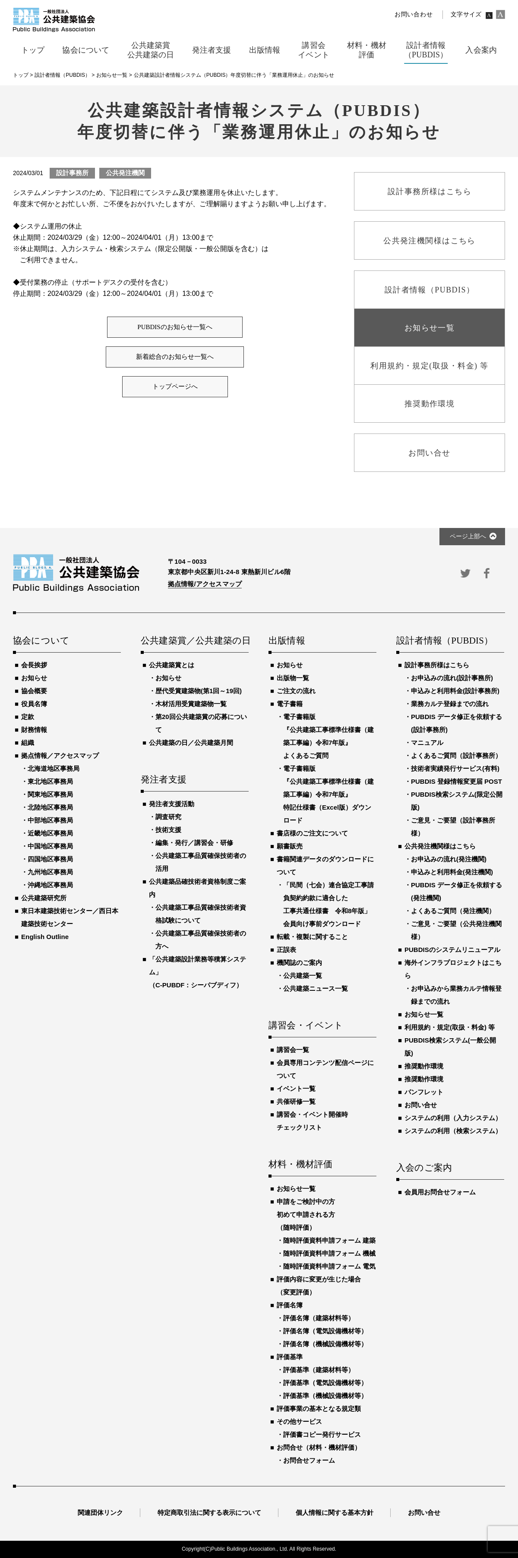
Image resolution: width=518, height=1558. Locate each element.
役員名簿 (34, 703)
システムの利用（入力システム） (453, 1117)
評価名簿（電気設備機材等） (325, 1331)
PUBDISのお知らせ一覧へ (174, 327)
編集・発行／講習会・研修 (194, 842)
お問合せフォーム (309, 1460)
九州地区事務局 (50, 872)
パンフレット (423, 1092)
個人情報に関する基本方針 (334, 1512)
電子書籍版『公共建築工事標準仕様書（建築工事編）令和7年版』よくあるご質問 (328, 736)
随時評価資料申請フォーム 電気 (329, 1266)
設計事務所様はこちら (436, 665)
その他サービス (299, 1421)
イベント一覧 (296, 1088)
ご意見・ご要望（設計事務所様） (453, 827)
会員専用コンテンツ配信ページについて (325, 1069)
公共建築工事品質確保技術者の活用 (200, 862)
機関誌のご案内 (299, 962)
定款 (27, 716)
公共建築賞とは (171, 665)
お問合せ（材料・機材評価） (319, 1447)
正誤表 (286, 949)
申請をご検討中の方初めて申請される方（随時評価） (306, 1214)
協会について (41, 641)
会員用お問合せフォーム (440, 1192)
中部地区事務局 (50, 820)
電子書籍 (290, 703)
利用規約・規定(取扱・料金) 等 (449, 1027)
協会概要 (34, 690)
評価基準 (290, 1356)
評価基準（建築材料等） (318, 1369)
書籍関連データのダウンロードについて (325, 865)
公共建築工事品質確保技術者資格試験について (200, 914)
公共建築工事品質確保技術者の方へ (200, 940)
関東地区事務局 (50, 794)
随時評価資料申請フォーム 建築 (329, 1240)
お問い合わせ (414, 14)
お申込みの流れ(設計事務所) (452, 678)
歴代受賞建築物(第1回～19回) (198, 690)
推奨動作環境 (423, 1066)
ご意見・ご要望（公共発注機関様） (456, 930)
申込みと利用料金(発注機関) (452, 872)
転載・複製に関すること (312, 936)
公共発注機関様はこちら (440, 846)
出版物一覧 (293, 678)
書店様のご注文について (312, 833)
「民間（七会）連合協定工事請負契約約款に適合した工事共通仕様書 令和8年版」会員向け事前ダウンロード (328, 904)
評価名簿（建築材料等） (318, 1318)
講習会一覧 (293, 1049)
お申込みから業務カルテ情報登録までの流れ (456, 995)
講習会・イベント (306, 1025)
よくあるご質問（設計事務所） (456, 755)
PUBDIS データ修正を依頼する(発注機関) (456, 891)
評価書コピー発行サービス (322, 1434)
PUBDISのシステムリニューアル (452, 949)
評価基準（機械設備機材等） (325, 1395)
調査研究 (168, 816)
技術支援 (168, 829)
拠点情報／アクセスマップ (60, 755)
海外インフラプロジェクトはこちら (453, 969)
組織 (27, 742)
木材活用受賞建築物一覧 (191, 703)
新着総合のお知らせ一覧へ (175, 356)
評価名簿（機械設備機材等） (325, 1344)
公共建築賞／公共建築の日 (195, 641)
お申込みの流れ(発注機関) (448, 859)
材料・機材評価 (300, 1164)
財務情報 (34, 729)
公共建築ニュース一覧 (315, 988)
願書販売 (290, 846)
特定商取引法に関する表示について (209, 1512)
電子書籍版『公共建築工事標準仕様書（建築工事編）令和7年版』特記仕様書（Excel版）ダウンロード (328, 794)
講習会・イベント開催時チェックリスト (312, 1121)
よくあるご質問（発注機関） (453, 910)
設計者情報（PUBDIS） (444, 641)
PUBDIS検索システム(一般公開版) (450, 1047)
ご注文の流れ (296, 690)
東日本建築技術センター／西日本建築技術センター (69, 917)
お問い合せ (420, 1105)
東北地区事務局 (50, 781)
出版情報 (286, 641)
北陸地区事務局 (50, 807)
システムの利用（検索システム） (453, 1130)
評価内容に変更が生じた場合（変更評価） (319, 1285)
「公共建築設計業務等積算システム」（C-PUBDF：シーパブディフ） (197, 972)
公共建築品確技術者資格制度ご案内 (197, 888)
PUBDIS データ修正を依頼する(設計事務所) (456, 723)
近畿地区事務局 (50, 833)
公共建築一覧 (302, 975)
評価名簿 (290, 1305)
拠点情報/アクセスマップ (205, 583)
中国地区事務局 (50, 846)
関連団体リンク (100, 1512)
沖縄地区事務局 (50, 885)
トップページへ (175, 386)
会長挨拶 (34, 665)
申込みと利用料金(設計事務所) (455, 690)
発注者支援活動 (171, 803)
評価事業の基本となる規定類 (319, 1408)
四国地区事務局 (50, 859)
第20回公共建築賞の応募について (201, 723)
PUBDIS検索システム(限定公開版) (456, 801)
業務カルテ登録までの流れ (450, 703)
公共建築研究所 (43, 898)
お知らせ (34, 678)
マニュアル (427, 742)
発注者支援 (163, 780)
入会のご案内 (424, 1168)
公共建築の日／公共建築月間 (191, 742)
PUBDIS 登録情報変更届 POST (456, 781)
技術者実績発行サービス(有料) (455, 768)
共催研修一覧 (296, 1101)
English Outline (45, 936)
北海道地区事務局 (53, 768)
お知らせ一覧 (296, 1188)
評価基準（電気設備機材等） (325, 1382)
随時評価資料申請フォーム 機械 (329, 1253)
